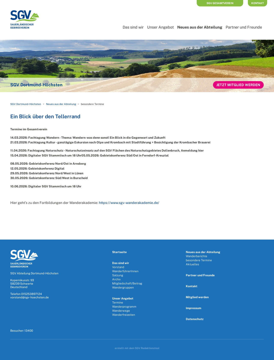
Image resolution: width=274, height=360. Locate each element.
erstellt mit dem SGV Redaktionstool (137, 348)
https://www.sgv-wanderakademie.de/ (129, 203)
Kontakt (257, 3)
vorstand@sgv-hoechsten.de (29, 297)
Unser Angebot (160, 27)
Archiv (116, 279)
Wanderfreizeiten (123, 314)
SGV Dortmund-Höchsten (25, 104)
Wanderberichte (196, 256)
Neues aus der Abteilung (199, 27)
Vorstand (118, 267)
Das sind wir (133, 27)
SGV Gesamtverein (220, 3)
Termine (117, 302)
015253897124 (31, 294)
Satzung (117, 275)
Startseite (119, 252)
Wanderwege (121, 310)
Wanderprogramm (124, 306)
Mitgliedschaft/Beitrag (127, 283)
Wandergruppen (123, 287)
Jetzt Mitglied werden (238, 85)
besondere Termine (199, 260)
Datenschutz (195, 319)
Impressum (193, 308)
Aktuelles (192, 264)
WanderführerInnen (125, 271)
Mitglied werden (197, 297)
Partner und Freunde (244, 27)
